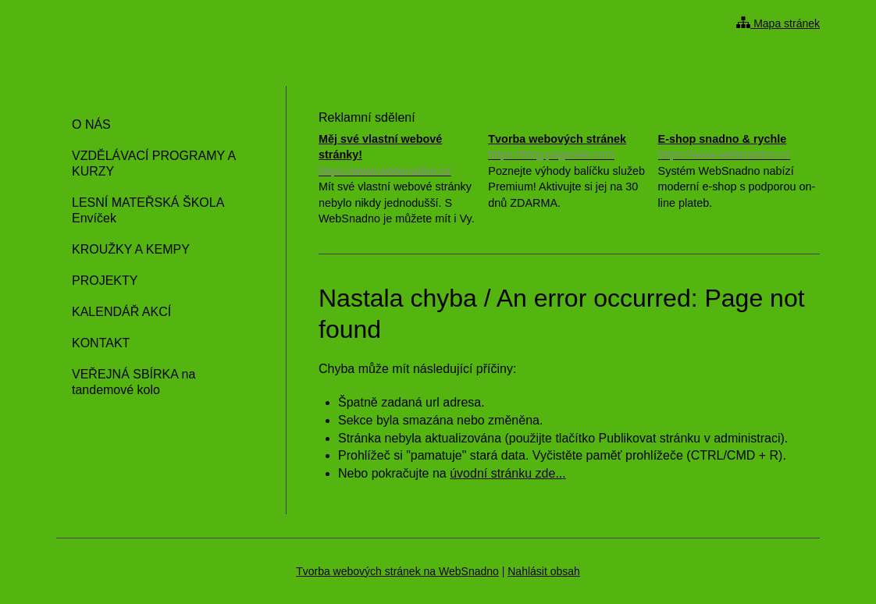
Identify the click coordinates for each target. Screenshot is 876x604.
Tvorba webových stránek (569, 148)
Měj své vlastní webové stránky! (399, 156)
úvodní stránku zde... (508, 473)
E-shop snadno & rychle (739, 148)
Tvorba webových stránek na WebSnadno (397, 571)
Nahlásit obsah (543, 571)
